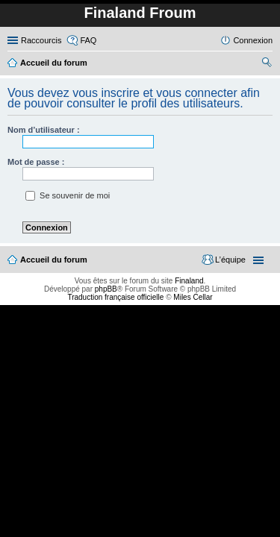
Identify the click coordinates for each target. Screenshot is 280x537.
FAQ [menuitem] (88, 40)
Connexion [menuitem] (253, 40)
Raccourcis (41, 40)
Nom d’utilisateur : (43, 129)
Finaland (189, 281)
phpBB (106, 289)
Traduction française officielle (115, 297)
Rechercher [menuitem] (267, 64)
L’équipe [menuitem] (230, 259)
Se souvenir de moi (67, 195)
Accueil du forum (53, 259)
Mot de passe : (35, 161)
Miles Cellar (192, 297)
